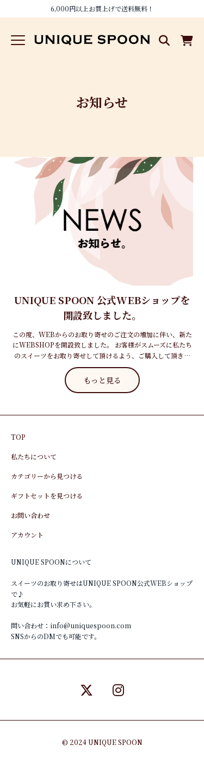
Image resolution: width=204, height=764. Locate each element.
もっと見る (102, 380)
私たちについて (34, 456)
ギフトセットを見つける (47, 495)
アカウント (27, 534)
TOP (18, 436)
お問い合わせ (30, 515)
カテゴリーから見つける (47, 476)
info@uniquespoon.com (90, 625)
